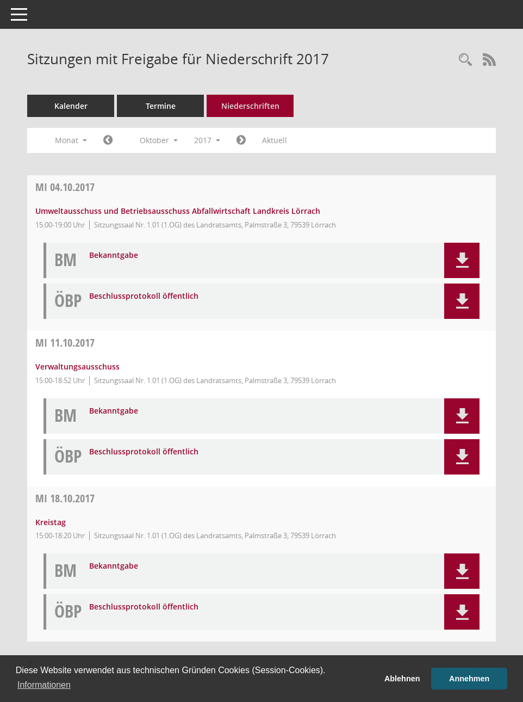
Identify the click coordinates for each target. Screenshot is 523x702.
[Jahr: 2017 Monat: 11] (241, 140)
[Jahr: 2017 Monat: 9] (108, 140)
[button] (462, 260)
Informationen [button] (44, 684)
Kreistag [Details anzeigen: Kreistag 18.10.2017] (50, 522)
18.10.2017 (65, 498)
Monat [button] (71, 140)
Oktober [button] (159, 140)
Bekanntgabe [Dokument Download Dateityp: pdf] (113, 255)
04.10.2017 (65, 187)
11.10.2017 (65, 342)
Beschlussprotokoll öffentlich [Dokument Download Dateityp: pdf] (143, 296)
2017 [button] (207, 140)
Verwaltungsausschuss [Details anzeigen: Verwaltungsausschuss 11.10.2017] (77, 366)
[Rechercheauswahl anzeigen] (465, 60)
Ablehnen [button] (402, 678)
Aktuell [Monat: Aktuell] (274, 140)
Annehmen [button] (469, 678)
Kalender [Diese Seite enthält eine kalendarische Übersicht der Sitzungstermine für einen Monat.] (71, 106)
